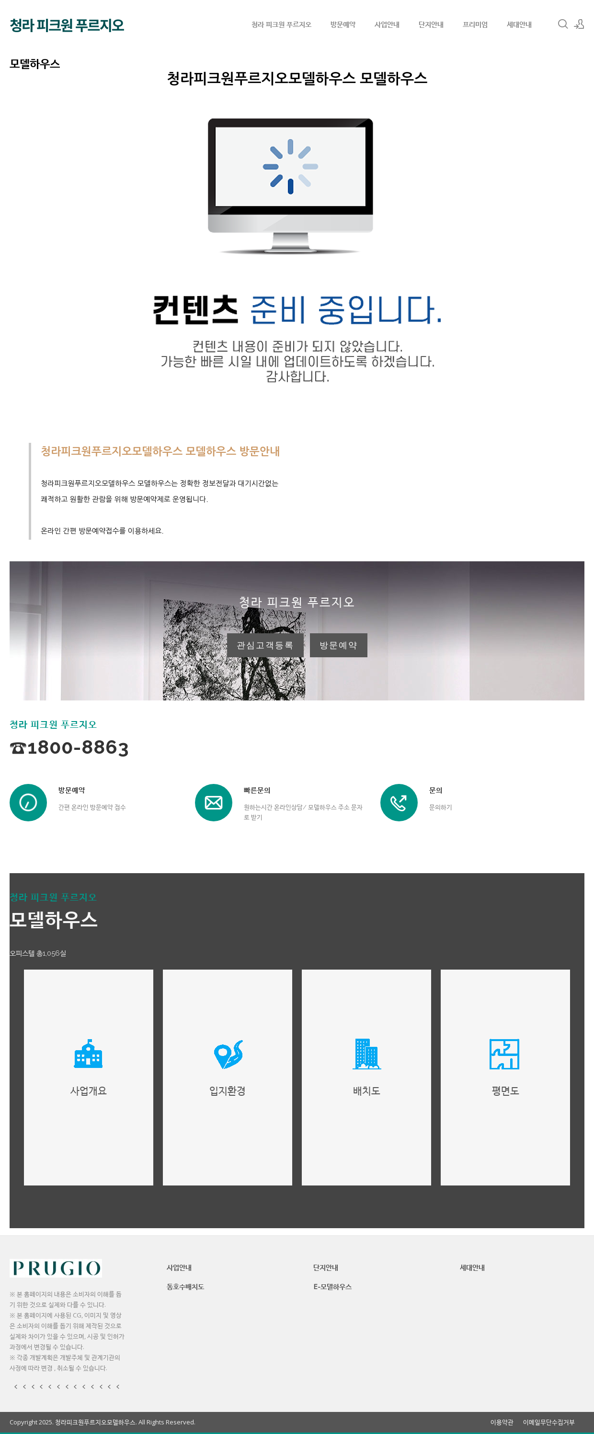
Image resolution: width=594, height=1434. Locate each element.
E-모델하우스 (332, 1286)
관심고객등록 (265, 645)
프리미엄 (475, 24)
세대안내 (519, 24)
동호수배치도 (185, 1286)
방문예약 (343, 24)
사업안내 (387, 24)
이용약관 (502, 1422)
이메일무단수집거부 (549, 1422)
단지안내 (431, 24)
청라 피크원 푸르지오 (281, 24)
